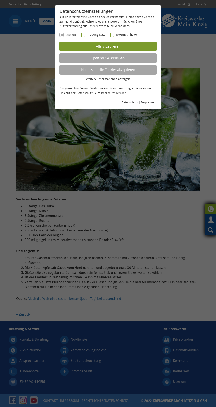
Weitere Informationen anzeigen (108, 79)
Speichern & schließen (108, 58)
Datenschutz (130, 102)
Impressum (149, 102)
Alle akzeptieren (108, 46)
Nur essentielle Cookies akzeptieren (108, 69)
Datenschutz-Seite (88, 93)
